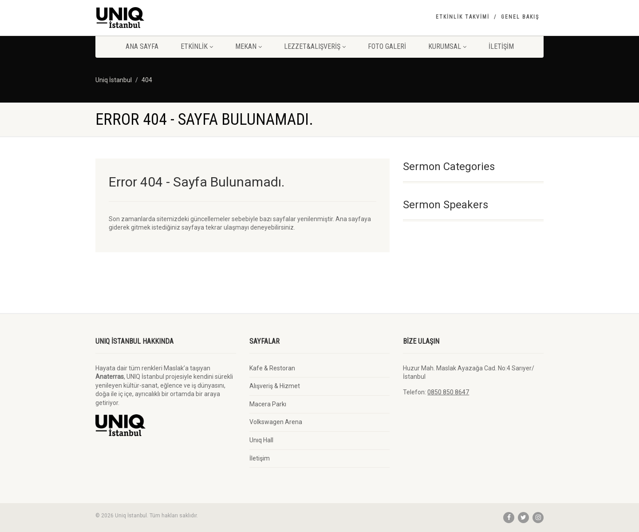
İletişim (501, 46)
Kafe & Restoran (272, 368)
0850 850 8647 (448, 392)
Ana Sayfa (142, 46)
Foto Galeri (387, 46)
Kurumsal (447, 46)
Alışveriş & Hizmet (274, 385)
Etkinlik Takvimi (462, 17)
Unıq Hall (261, 440)
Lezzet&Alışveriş (315, 46)
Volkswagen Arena (275, 421)
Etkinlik (197, 46)
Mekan (248, 46)
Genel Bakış (520, 17)
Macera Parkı (267, 404)
